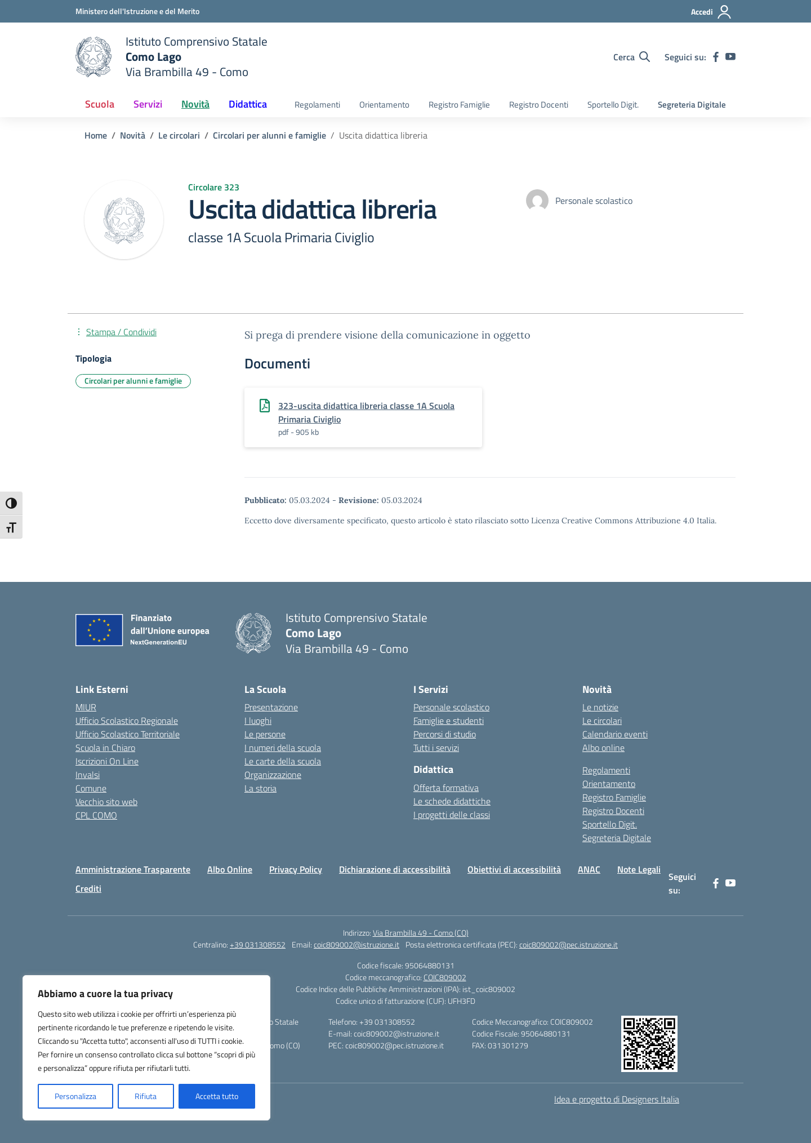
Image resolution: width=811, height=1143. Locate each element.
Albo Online (229, 869)
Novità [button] (195, 104)
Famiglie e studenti (448, 720)
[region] (146, 1047)
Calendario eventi (615, 734)
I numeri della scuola (282, 747)
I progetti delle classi (451, 814)
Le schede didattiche (452, 801)
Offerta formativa (446, 787)
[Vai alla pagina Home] (95, 135)
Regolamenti (317, 104)
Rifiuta (146, 1096)
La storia (260, 788)
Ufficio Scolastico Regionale (126, 720)
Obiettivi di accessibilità (514, 869)
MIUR (85, 707)
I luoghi (257, 720)
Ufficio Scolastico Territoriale (127, 734)
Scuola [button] (99, 104)
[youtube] (730, 57)
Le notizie (600, 707)
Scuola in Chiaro (105, 747)
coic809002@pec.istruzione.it (568, 944)
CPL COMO (96, 815)
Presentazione (271, 707)
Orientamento (384, 104)
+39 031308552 (258, 944)
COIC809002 (445, 977)
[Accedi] (712, 12)
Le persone (265, 734)
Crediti (88, 888)
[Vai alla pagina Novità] (132, 135)
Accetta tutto (216, 1096)
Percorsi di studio (444, 734)
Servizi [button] (147, 104)
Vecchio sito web (106, 801)
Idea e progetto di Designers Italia (616, 1099)
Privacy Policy (295, 869)
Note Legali (639, 869)
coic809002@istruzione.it (356, 944)
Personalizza (75, 1096)
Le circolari (602, 720)
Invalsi (87, 774)
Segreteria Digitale (692, 104)
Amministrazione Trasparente (132, 869)
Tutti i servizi (436, 747)
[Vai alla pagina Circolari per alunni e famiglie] (269, 135)
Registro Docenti (538, 104)
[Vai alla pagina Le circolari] (179, 135)
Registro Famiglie (459, 104)
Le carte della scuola (282, 761)
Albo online (603, 747)
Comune (90, 788)
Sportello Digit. (613, 104)
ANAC (589, 869)
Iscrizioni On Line (107, 761)
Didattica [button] (248, 104)
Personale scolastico (451, 707)
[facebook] (716, 57)
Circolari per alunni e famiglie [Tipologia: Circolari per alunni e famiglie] (133, 380)
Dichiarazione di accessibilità (395, 869)
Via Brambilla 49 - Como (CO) (421, 933)
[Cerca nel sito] (631, 57)
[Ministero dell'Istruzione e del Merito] (137, 11)
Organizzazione (272, 774)
